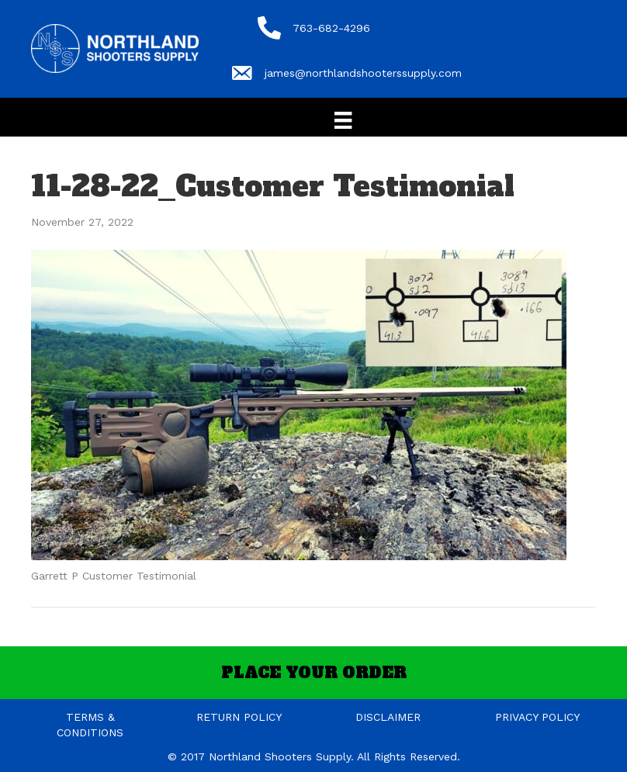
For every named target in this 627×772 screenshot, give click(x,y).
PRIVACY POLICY (537, 717)
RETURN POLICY (239, 717)
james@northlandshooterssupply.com (363, 73)
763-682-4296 (331, 28)
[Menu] (343, 120)
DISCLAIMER (388, 717)
